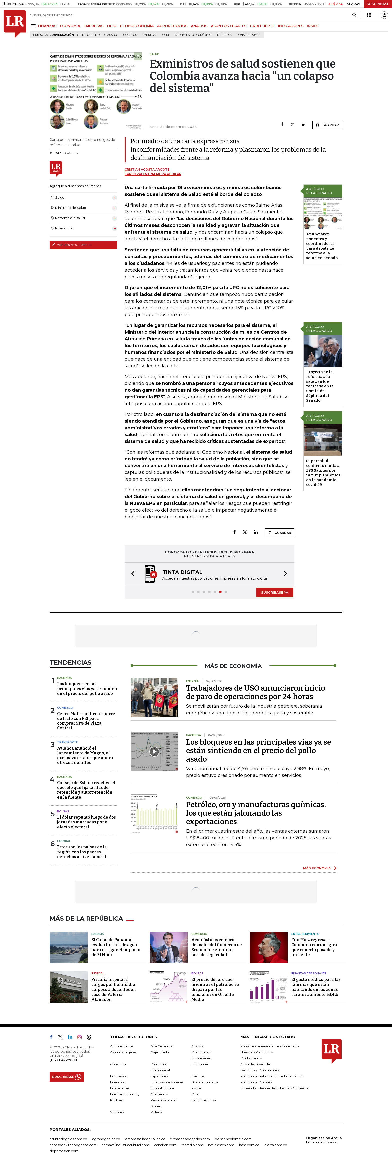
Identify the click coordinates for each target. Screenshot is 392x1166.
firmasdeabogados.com (190, 1139)
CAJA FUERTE (262, 26)
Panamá (98, 934)
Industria (224, 35)
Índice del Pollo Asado (99, 35)
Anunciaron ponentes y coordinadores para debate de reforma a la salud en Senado (322, 246)
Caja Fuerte (160, 1052)
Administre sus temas (71, 245)
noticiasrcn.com (221, 1145)
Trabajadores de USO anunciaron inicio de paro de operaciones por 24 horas (255, 692)
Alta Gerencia (162, 1046)
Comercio (65, 707)
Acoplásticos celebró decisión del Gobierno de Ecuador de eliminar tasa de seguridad (217, 947)
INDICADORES (291, 26)
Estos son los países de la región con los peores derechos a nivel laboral (82, 852)
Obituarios (159, 1094)
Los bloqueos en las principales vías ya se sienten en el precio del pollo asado (87, 688)
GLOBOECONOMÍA (137, 26)
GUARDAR (327, 125)
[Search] (354, 15)
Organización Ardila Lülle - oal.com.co (324, 1140)
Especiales (159, 1076)
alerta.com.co (275, 1145)
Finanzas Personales (309, 973)
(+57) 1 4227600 (63, 1060)
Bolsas (63, 811)
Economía (200, 1064)
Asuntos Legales (123, 1052)
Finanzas (117, 1082)
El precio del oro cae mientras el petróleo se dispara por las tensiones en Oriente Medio (215, 989)
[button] (131, 574)
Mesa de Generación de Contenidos (269, 1046)
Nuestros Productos (256, 1052)
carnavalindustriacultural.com (125, 1145)
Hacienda (64, 678)
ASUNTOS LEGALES (228, 26)
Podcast (117, 1100)
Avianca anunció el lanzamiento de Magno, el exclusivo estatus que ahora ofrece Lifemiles (85, 755)
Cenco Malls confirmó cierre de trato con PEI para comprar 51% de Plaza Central (86, 721)
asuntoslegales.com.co (68, 1139)
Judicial (98, 973)
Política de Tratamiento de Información (272, 1076)
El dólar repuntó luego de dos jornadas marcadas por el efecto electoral (86, 822)
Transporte (67, 742)
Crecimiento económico (193, 35)
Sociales (117, 1112)
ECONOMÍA (70, 26)
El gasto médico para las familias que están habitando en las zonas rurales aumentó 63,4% (316, 987)
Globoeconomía (205, 1082)
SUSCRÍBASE (378, 4)
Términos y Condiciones (259, 1070)
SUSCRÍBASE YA (274, 592)
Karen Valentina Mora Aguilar (153, 174)
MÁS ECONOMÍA (317, 868)
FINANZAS (47, 26)
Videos (156, 1112)
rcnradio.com (192, 1145)
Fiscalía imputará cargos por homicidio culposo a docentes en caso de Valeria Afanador (114, 989)
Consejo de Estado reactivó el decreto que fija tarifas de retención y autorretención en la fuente (86, 790)
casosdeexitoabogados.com (73, 1145)
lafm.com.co (249, 1145)
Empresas (150, 35)
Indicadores (120, 1088)
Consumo (118, 1064)
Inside (196, 1088)
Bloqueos (129, 35)
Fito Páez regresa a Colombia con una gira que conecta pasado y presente (314, 947)
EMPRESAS (94, 26)
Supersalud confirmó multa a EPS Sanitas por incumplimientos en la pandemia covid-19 (323, 473)
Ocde (166, 35)
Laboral (64, 841)
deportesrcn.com (64, 1151)
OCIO (111, 26)
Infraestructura (162, 1088)
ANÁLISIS (199, 26)
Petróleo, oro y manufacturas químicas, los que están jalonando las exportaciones (256, 813)
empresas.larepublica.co (145, 1139)
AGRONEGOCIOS (172, 26)
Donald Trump (248, 35)
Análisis (197, 1046)
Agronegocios (122, 1046)
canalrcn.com (165, 1145)
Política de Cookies (256, 1082)
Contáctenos (251, 1058)
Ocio (196, 1094)
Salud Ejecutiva (204, 1100)
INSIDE (313, 26)
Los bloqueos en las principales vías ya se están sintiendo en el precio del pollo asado (258, 751)
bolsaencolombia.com (233, 1139)
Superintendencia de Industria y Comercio (275, 1088)
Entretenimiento (306, 934)
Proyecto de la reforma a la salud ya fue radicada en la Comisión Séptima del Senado (320, 386)
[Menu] (34, 25)
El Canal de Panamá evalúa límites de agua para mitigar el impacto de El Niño (116, 947)
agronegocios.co (106, 1139)
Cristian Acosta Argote (147, 169)
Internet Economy (125, 1094)
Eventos (198, 1076)
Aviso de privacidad (256, 1064)
